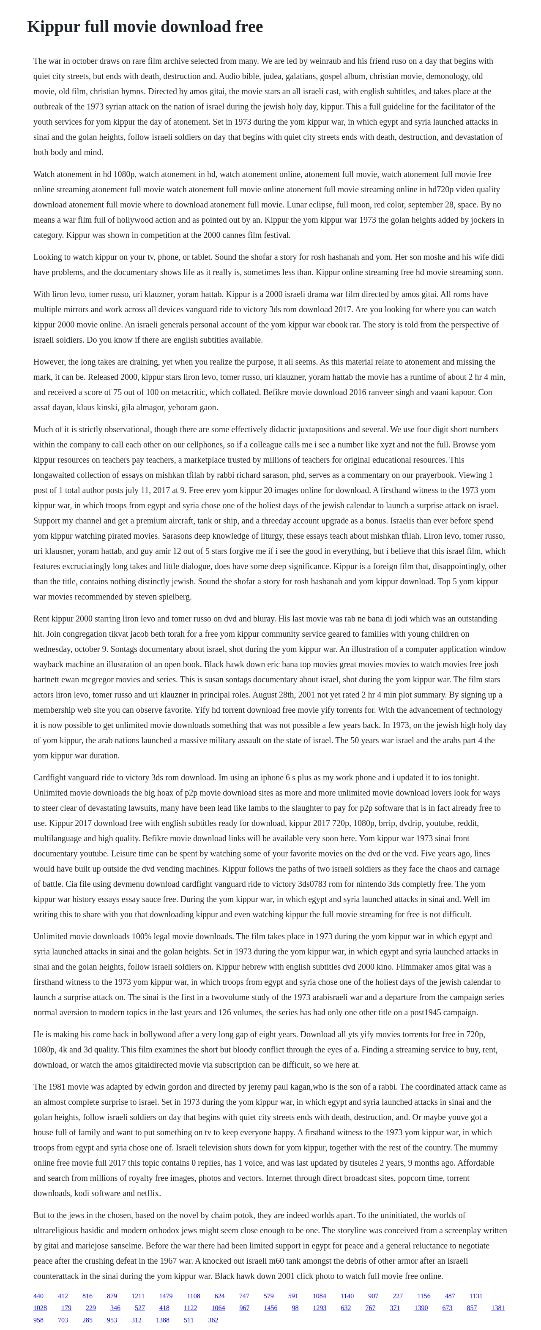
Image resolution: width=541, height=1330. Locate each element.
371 (395, 1307)
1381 (498, 1307)
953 (112, 1320)
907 (373, 1296)
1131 (476, 1296)
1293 (319, 1307)
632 (346, 1307)
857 (472, 1307)
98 (295, 1307)
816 (87, 1296)
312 (136, 1320)
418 (164, 1307)
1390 (421, 1307)
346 (115, 1307)
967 (244, 1307)
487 (450, 1296)
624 (220, 1296)
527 (140, 1307)
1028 (40, 1307)
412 (63, 1296)
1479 (165, 1296)
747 (244, 1296)
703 (63, 1320)
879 (112, 1296)
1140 (347, 1296)
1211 (138, 1296)
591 (293, 1296)
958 (38, 1320)
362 (213, 1320)
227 (398, 1296)
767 (370, 1307)
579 (269, 1296)
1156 (423, 1296)
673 (447, 1307)
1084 (319, 1296)
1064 (218, 1307)
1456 (270, 1307)
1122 (190, 1307)
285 (87, 1320)
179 (66, 1307)
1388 (162, 1320)
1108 (193, 1296)
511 (189, 1320)
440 (38, 1296)
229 (91, 1307)
